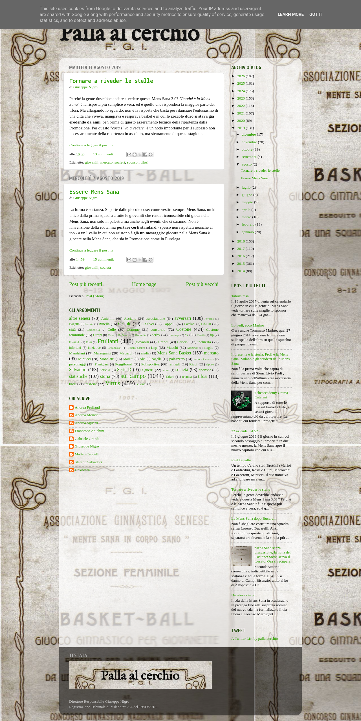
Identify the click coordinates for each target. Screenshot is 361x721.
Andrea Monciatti (88, 415)
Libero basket (136, 347)
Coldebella (93, 329)
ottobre (248, 149)
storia (105, 376)
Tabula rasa (240, 296)
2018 (241, 241)
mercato (106, 162)
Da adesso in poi (244, 595)
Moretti (128, 359)
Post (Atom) (94, 296)
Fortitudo (74, 342)
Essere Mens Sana (94, 191)
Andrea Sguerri (86, 423)
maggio (248, 202)
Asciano (130, 318)
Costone (183, 329)
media (145, 353)
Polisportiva (150, 364)
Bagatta (74, 324)
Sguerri (147, 370)
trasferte (91, 384)
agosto (247, 164)
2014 (241, 271)
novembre (250, 142)
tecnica (187, 377)
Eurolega (174, 335)
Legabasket (114, 347)
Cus (110, 335)
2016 (241, 256)
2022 (241, 105)
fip (212, 335)
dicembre (249, 134)
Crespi (97, 335)
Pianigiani (102, 364)
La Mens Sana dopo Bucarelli (253, 518)
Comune (133, 329)
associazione (155, 318)
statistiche (78, 376)
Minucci (84, 359)
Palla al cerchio (129, 34)
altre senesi (79, 318)
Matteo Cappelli (87, 454)
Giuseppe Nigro (87, 446)
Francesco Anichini (89, 431)
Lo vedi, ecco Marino (247, 325)
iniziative (94, 348)
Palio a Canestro (203, 359)
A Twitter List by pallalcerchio (254, 638)
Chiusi (206, 324)
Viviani (142, 384)
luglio (247, 187)
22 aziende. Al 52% (246, 431)
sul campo (133, 375)
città (72, 329)
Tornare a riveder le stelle (111, 81)
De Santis (124, 335)
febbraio (248, 224)
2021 (241, 113)
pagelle (157, 359)
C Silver (148, 324)
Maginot (192, 347)
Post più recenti (85, 284)
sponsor (132, 162)
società (120, 162)
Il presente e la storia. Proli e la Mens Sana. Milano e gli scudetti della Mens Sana (260, 358)
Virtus (112, 383)
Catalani (189, 324)
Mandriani (77, 353)
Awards (209, 318)
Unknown (82, 470)
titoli (72, 384)
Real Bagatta (241, 460)
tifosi (145, 162)
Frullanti (108, 341)
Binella (104, 324)
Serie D (124, 369)
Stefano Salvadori (88, 462)
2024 (241, 91)
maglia (208, 348)
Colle (111, 329)
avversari (182, 318)
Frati (89, 342)
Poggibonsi (123, 364)
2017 (241, 248)
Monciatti (107, 359)
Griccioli (183, 342)
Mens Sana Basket (174, 353)
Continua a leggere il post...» (91, 145)
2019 (241, 128)
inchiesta (204, 342)
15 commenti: (104, 259)
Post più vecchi (202, 284)
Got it (315, 14)
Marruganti (102, 353)
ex (186, 335)
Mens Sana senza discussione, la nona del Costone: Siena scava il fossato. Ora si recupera (272, 555)
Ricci (193, 364)
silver (166, 370)
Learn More (291, 14)
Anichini (108, 318)
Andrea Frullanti (87, 407)
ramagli (174, 364)
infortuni (75, 348)
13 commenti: (104, 154)
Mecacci (125, 353)
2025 (241, 83)
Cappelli (169, 324)
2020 (241, 120)
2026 (241, 76)
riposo (210, 364)
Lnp (154, 347)
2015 (241, 263)
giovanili (91, 162)
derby (155, 335)
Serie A (105, 370)
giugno (247, 195)
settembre (249, 157)
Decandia (140, 335)
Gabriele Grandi (87, 438)
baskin (89, 324)
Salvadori (78, 369)
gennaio (248, 232)
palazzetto (177, 359)
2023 (241, 98)
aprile (246, 210)
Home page (144, 284)
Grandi (163, 342)
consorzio (158, 329)
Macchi (172, 347)
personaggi (77, 364)
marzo (247, 217)
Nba (142, 359)
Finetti (201, 335)
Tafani (170, 377)
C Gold (125, 323)
